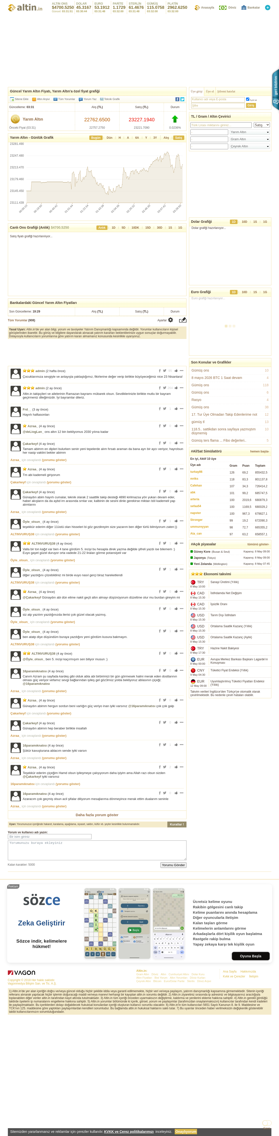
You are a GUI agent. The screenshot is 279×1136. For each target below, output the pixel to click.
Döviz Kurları (197, 1050)
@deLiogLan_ (33, 432)
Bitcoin (157, 1053)
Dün (109, 137)
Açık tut (253, 100)
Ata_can (196, 533)
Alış (166, 137)
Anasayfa (207, 7)
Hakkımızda (248, 1044)
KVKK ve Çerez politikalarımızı (129, 1132)
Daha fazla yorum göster (97, 815)
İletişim (253, 1048)
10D (244, 222)
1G (180, 227)
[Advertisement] (230, 735)
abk (193, 492)
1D (113, 227)
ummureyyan (199, 526)
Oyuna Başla (250, 1028)
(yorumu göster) (54, 460)
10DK (135, 227)
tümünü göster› (258, 544)
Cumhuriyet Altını (179, 1046)
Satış (178, 137)
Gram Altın (142, 1046)
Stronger (196, 520)
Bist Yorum (161, 1050)
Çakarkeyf (30, 444)
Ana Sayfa (230, 1044)
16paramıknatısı (35, 671)
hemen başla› (259, 451)
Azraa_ (33, 426)
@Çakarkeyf (32, 597)
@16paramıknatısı (36, 684)
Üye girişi (197, 91)
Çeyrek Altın (143, 1053)
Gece (266, 1128)
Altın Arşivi (43, 99)
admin (40, 371)
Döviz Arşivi (204, 1053)
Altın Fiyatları (144, 1050)
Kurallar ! (177, 824)
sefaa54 (195, 506)
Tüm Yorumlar (66, 99)
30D (159, 227)
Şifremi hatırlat (226, 91)
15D (148, 227)
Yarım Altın (33, 119)
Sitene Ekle (22, 99)
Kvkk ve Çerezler (234, 1048)
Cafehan (196, 485)
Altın (163, 1046)
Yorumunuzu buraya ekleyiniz (97, 852)
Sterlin (191, 1053)
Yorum (12, 832)
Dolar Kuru (198, 1046)
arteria (194, 499)
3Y (155, 137)
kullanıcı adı (30, 832)
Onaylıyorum (186, 1132)
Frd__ (27, 409)
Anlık (102, 227)
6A (137, 137)
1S (170, 227)
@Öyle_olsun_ (34, 659)
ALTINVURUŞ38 (22, 534)
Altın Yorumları (178, 1050)
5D (123, 227)
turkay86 (196, 472)
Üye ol (210, 91)
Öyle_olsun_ (32, 522)
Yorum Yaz (90, 99)
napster (195, 513)
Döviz (232, 7)
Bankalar (254, 7)
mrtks (194, 478)
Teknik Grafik (110, 99)
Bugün (96, 137)
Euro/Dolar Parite (174, 1053)
